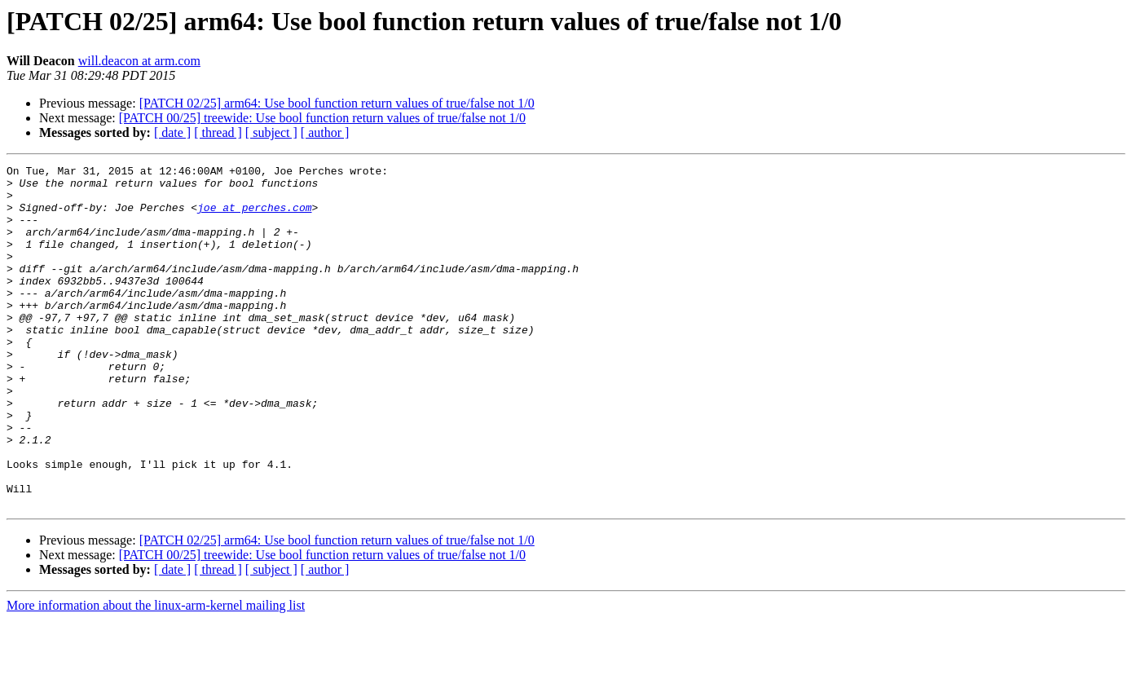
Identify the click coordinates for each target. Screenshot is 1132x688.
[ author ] (325, 132)
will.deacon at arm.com (139, 61)
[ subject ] (271, 132)
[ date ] (172, 132)
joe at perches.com (254, 216)
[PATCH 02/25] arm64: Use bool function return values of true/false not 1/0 (337, 103)
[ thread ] (218, 132)
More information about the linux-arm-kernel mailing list (156, 674)
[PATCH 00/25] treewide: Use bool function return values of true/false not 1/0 (322, 118)
